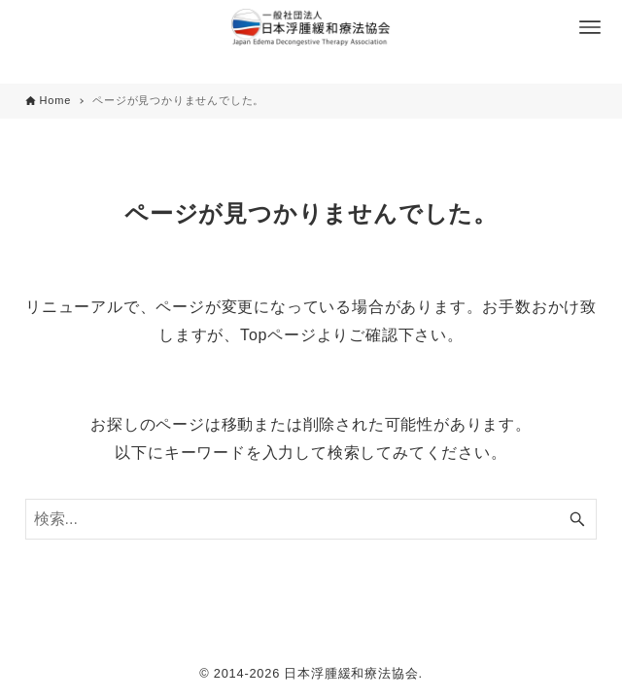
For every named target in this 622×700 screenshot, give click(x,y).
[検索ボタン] (577, 519)
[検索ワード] (311, 519)
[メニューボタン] (589, 27)
